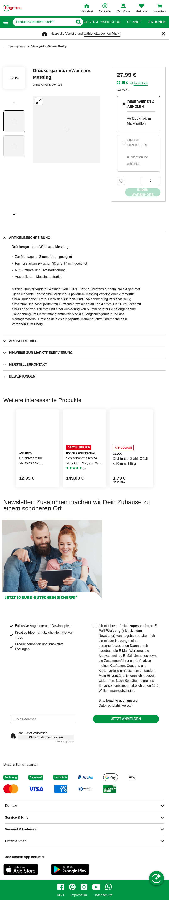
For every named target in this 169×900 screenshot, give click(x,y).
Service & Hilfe (16, 817)
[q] (42, 22)
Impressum (78, 895)
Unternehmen (15, 841)
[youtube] (96, 887)
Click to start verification (46, 737)
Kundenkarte (141, 83)
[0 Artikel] (150, 181)
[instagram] (84, 887)
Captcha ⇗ (65, 742)
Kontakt (11, 805)
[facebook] (60, 887)
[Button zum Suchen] (76, 22)
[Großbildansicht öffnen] (66, 129)
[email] (43, 719)
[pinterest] (72, 887)
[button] (5, 22)
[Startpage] (12, 8)
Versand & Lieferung (21, 829)
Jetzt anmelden (126, 719)
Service (134, 22)
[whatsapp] (108, 887)
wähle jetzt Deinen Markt (102, 33)
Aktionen (157, 22)
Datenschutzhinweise (114, 705)
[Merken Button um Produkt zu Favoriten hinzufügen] (121, 181)
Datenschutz (103, 895)
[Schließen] (163, 33)
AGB (60, 895)
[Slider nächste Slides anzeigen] (14, 213)
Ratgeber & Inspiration (98, 22)
